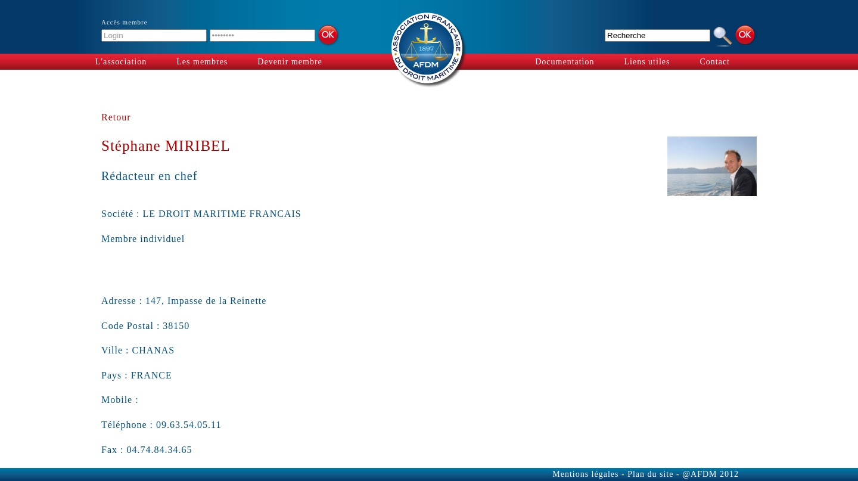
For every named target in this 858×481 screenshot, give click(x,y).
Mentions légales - (589, 474)
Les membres (202, 61)
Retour (116, 117)
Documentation (564, 61)
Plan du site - (653, 474)
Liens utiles (647, 61)
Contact (715, 61)
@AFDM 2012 (710, 474)
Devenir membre (289, 61)
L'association (121, 61)
